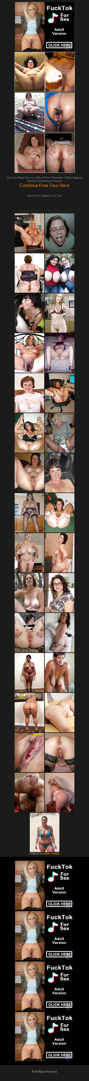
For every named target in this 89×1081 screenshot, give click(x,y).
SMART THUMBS (51, 854)
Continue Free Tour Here (44, 185)
